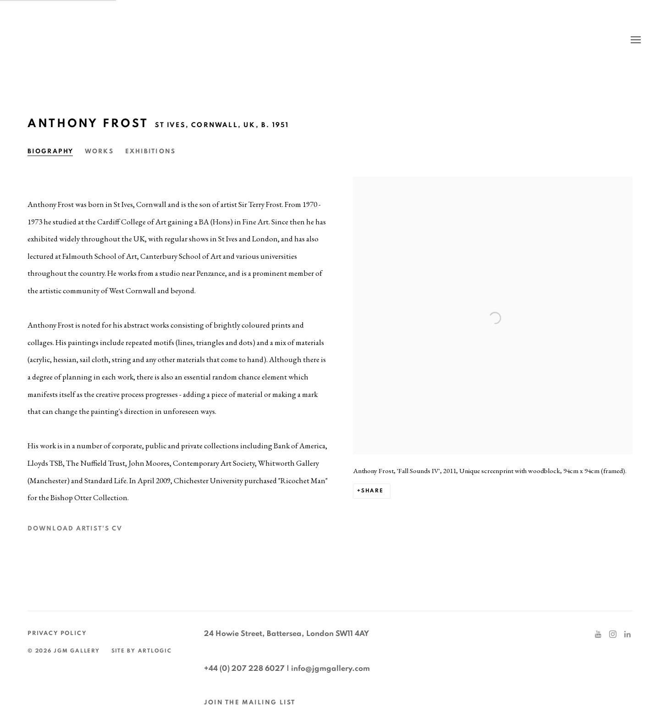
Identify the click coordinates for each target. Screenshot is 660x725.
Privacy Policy (57, 633)
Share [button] (372, 490)
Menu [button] (635, 40)
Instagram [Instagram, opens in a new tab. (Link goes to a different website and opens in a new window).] (612, 634)
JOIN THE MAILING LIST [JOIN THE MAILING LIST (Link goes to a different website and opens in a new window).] (249, 702)
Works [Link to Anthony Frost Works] (99, 151)
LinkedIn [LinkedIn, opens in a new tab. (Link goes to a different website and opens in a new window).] (627, 634)
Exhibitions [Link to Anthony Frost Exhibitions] (150, 151)
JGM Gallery (105, 40)
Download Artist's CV (83, 531)
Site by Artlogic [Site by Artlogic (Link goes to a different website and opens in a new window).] (141, 650)
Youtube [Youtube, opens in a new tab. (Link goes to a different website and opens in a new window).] (598, 634)
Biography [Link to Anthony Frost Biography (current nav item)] (50, 151)
